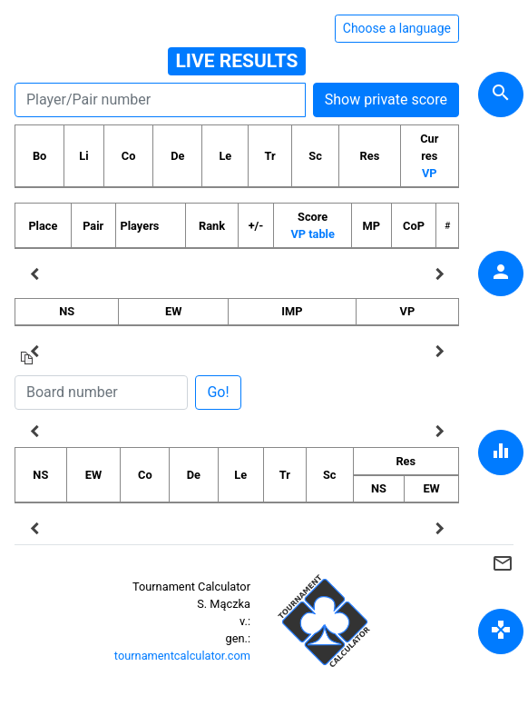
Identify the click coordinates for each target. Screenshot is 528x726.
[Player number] (160, 100)
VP (429, 173)
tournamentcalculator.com (182, 655)
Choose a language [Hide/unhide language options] (397, 28)
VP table (312, 234)
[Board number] (101, 392)
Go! (218, 392)
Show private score (386, 99)
